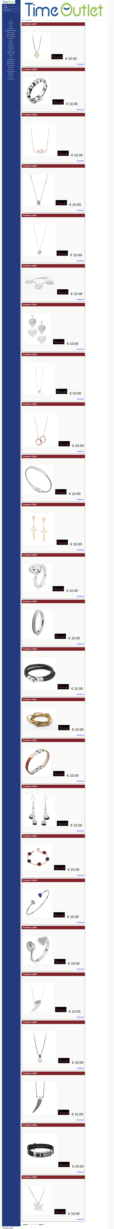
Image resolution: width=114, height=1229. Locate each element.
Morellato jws (10, 61)
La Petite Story (11, 53)
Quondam (10, 73)
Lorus (10, 57)
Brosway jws (11, 32)
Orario (5, 5)
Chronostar (11, 38)
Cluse (10, 40)
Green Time (11, 46)
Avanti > (41, 1224)
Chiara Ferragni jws (11, 36)
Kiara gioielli (11, 48)
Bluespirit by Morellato (10, 30)
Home (10, 21)
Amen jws (10, 23)
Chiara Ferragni (11, 34)
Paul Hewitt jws (11, 71)
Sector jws (10, 75)
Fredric (10, 44)
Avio (11, 24)
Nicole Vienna (10, 65)
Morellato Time (11, 63)
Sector (10, 77)
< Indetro (25, 1224)
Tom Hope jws (10, 78)
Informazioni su (7, 10)
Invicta (10, 50)
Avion (10, 26)
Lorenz (10, 55)
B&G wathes (11, 28)
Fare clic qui (80, 64)
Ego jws (11, 42)
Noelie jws (10, 67)
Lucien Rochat (11, 59)
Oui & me (10, 69)
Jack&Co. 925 (10, 51)
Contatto (6, 7)
